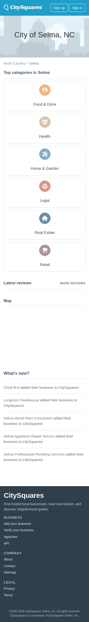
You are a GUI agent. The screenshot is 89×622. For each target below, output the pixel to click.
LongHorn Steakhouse (21, 400)
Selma (34, 63)
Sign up (59, 8)
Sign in (77, 8)
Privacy (9, 588)
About (8, 559)
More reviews (72, 283)
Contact (9, 566)
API (6, 543)
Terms (8, 595)
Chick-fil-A (12, 387)
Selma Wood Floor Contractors (28, 418)
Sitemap (10, 572)
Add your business (17, 524)
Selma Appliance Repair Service (29, 436)
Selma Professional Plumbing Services (34, 454)
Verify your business (18, 530)
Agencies (11, 537)
